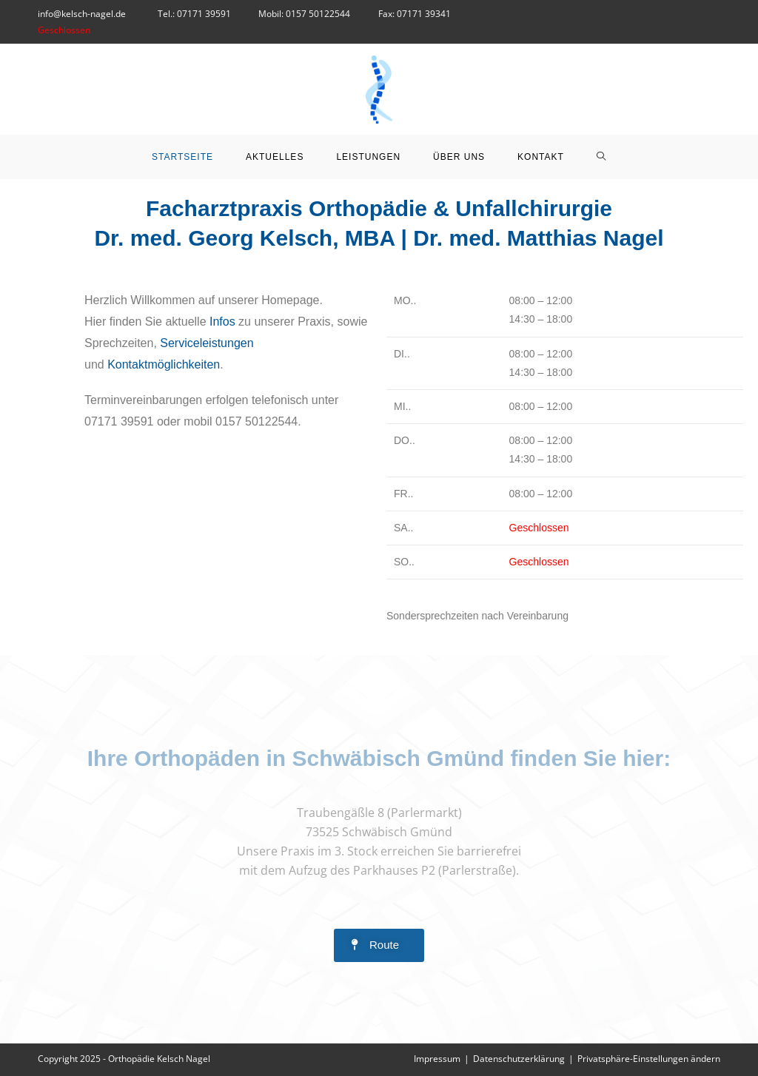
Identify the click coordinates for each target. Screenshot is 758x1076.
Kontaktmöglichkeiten (163, 364)
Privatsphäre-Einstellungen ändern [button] (648, 1058)
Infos (222, 321)
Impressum (437, 1058)
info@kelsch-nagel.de (83, 13)
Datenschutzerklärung (519, 1058)
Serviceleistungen (206, 343)
